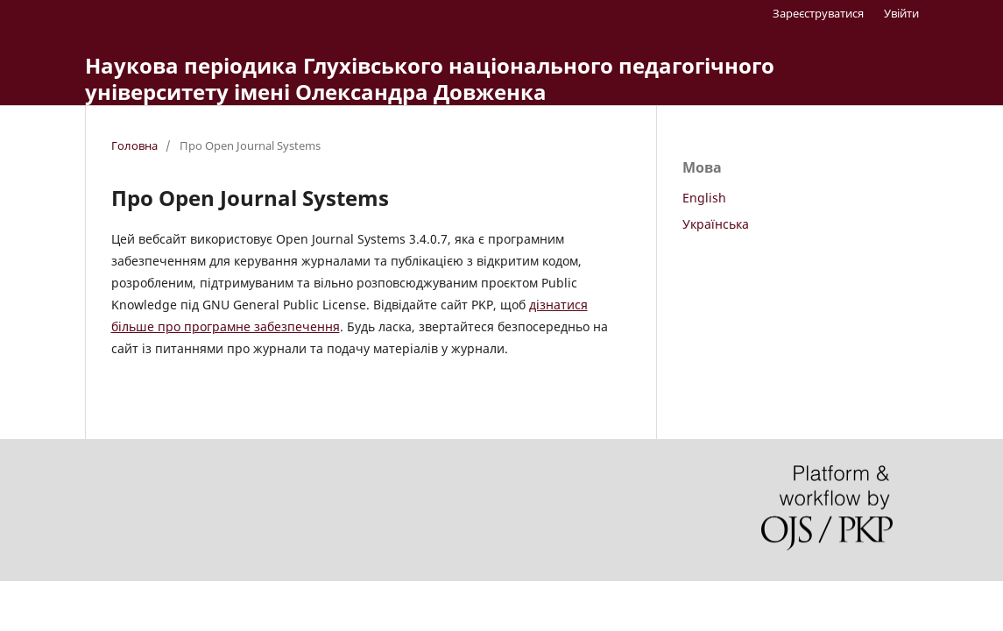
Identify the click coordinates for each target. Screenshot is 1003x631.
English (704, 197)
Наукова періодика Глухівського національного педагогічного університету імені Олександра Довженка (429, 78)
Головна (134, 145)
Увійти (901, 13)
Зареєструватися (818, 13)
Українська (715, 224)
